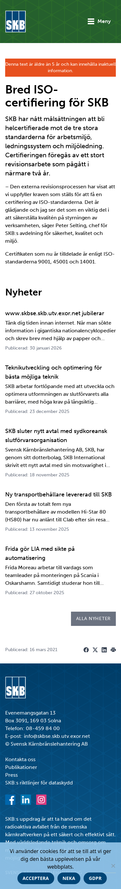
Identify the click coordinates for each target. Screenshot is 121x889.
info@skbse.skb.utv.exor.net (57, 736)
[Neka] (113, 865)
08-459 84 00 (43, 728)
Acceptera (36, 878)
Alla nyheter (93, 618)
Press (11, 775)
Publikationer (21, 767)
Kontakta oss (20, 759)
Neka (69, 878)
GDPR (95, 878)
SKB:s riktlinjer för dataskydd (39, 783)
